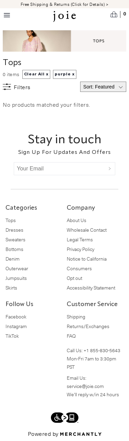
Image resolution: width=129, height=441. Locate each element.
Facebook (16, 316)
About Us (76, 220)
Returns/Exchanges (88, 326)
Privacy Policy (80, 249)
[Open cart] (118, 14)
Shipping (76, 316)
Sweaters (15, 239)
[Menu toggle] (7, 15)
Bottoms (14, 249)
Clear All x (36, 74)
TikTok (12, 335)
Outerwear (17, 268)
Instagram (16, 326)
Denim (13, 258)
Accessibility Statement (91, 287)
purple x (65, 74)
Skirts (11, 287)
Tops (11, 220)
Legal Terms (80, 239)
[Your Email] (59, 168)
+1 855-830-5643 (102, 350)
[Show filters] (17, 87)
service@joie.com (85, 386)
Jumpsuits (16, 278)
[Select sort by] (103, 87)
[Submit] (110, 168)
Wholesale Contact (87, 229)
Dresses (14, 229)
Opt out (74, 278)
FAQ (71, 335)
